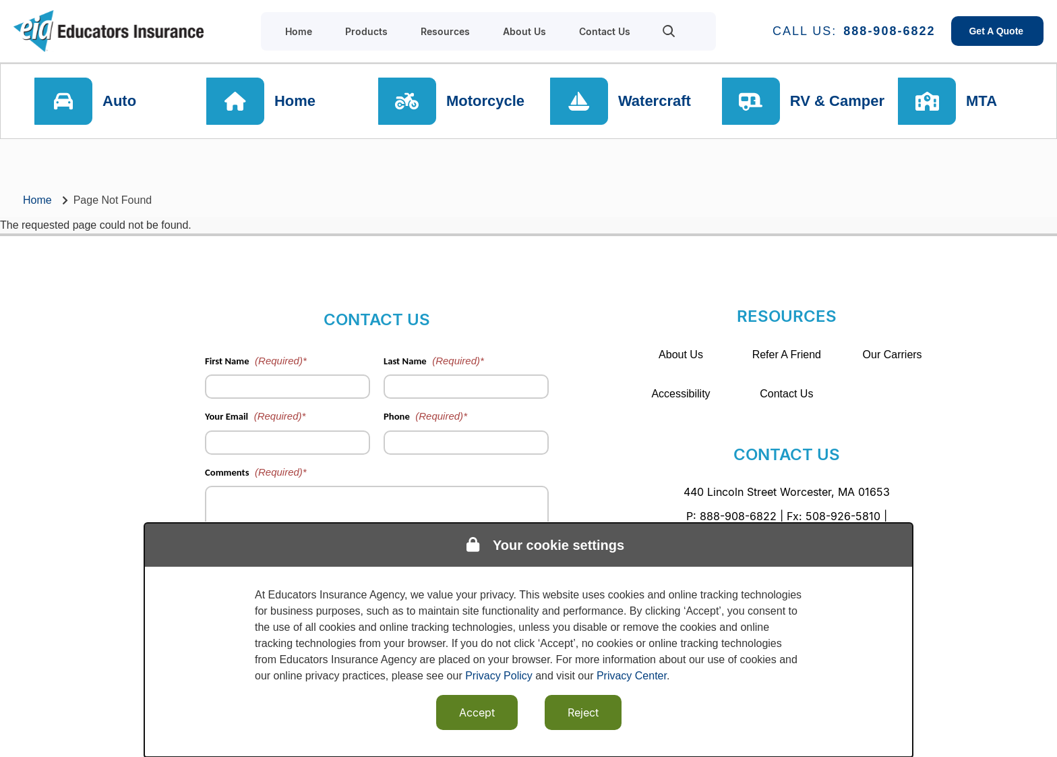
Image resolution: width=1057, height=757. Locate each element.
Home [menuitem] (298, 31)
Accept (477, 712)
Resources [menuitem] (445, 31)
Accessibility (680, 393)
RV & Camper (837, 100)
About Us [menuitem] (524, 31)
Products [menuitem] (366, 31)
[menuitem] (669, 31)
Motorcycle (485, 100)
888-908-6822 (889, 31)
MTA (981, 100)
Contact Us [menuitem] (604, 31)
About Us (681, 354)
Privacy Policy (499, 675)
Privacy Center (632, 675)
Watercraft (654, 100)
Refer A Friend (786, 354)
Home (294, 100)
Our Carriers (892, 354)
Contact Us (786, 393)
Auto (119, 100)
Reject (583, 712)
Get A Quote (997, 31)
